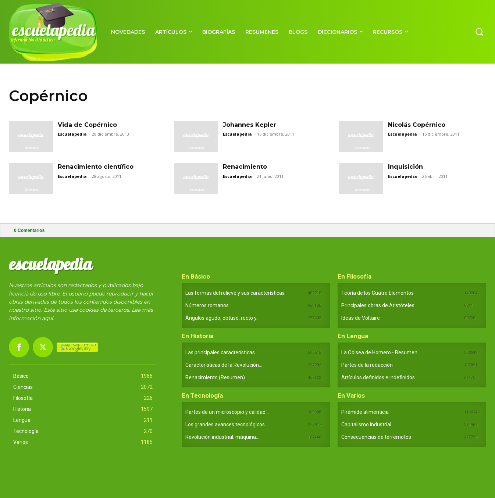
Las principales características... (221, 352)
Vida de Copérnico (87, 124)
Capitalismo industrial (366, 424)
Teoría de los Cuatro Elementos (377, 293)
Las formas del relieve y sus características (235, 293)
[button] (479, 32)
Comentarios (29, 230)
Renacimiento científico (95, 166)
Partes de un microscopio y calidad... (227, 412)
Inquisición (405, 166)
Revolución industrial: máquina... (222, 437)
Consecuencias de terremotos (376, 437)
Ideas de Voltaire (360, 318)
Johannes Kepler (249, 124)
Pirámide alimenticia (365, 412)
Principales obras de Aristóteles (377, 305)
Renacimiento (245, 166)
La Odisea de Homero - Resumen (379, 352)
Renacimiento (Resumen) (215, 377)
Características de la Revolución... (223, 365)
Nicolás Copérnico (416, 124)
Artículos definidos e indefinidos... (379, 377)
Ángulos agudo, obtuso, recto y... (222, 318)
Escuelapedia (72, 134)
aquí (47, 318)
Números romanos (207, 305)
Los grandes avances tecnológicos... (226, 424)
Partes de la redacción (367, 365)
